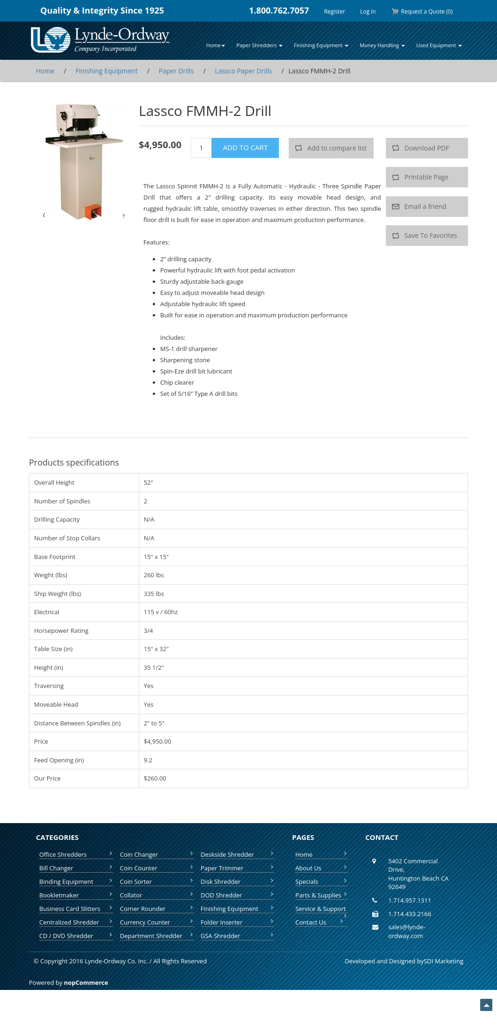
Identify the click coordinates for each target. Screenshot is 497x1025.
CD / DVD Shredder (76, 936)
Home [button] (215, 45)
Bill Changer (76, 868)
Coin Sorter (157, 881)
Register (334, 11)
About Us (321, 868)
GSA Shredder (238, 936)
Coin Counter (157, 868)
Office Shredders (76, 854)
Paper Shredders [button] (259, 45)
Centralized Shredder (76, 922)
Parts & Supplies (321, 895)
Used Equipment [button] (439, 45)
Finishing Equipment (238, 908)
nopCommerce (86, 982)
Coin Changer (157, 854)
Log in (368, 11)
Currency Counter (157, 922)
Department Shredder (157, 936)
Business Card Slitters (76, 908)
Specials (321, 881)
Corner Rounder (157, 908)
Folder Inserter (238, 922)
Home (321, 854)
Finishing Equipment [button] (321, 45)
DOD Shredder (238, 895)
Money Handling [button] (382, 45)
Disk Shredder (238, 881)
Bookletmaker (76, 895)
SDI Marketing (443, 961)
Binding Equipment (76, 881)
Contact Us (319, 922)
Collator (157, 895)
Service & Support (321, 908)
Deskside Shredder (238, 854)
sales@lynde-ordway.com (406, 931)
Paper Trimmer (238, 868)
